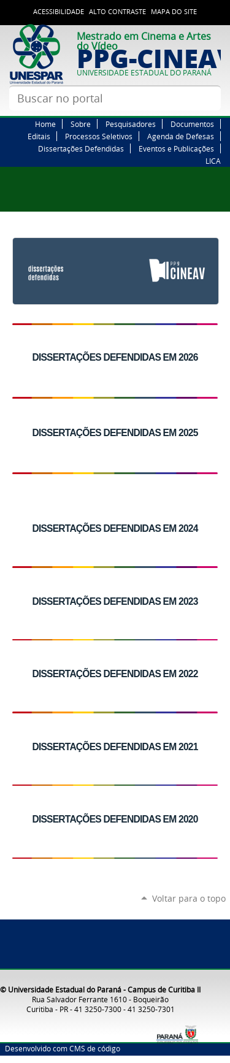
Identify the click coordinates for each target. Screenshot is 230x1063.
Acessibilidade (58, 11)
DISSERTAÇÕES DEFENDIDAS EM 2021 (114, 747)
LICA (213, 161)
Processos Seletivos (98, 136)
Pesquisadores (130, 124)
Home (45, 124)
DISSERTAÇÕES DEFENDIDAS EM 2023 (114, 601)
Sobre (81, 124)
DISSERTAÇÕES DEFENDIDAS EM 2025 (114, 433)
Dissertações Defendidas (81, 148)
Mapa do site (174, 11)
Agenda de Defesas (180, 136)
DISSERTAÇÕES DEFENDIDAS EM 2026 (114, 357)
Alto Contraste (117, 11)
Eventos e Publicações (176, 148)
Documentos (192, 124)
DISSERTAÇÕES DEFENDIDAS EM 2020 (114, 819)
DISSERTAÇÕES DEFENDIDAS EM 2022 (114, 674)
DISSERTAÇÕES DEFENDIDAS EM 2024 (114, 528)
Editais (39, 136)
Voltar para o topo (189, 898)
